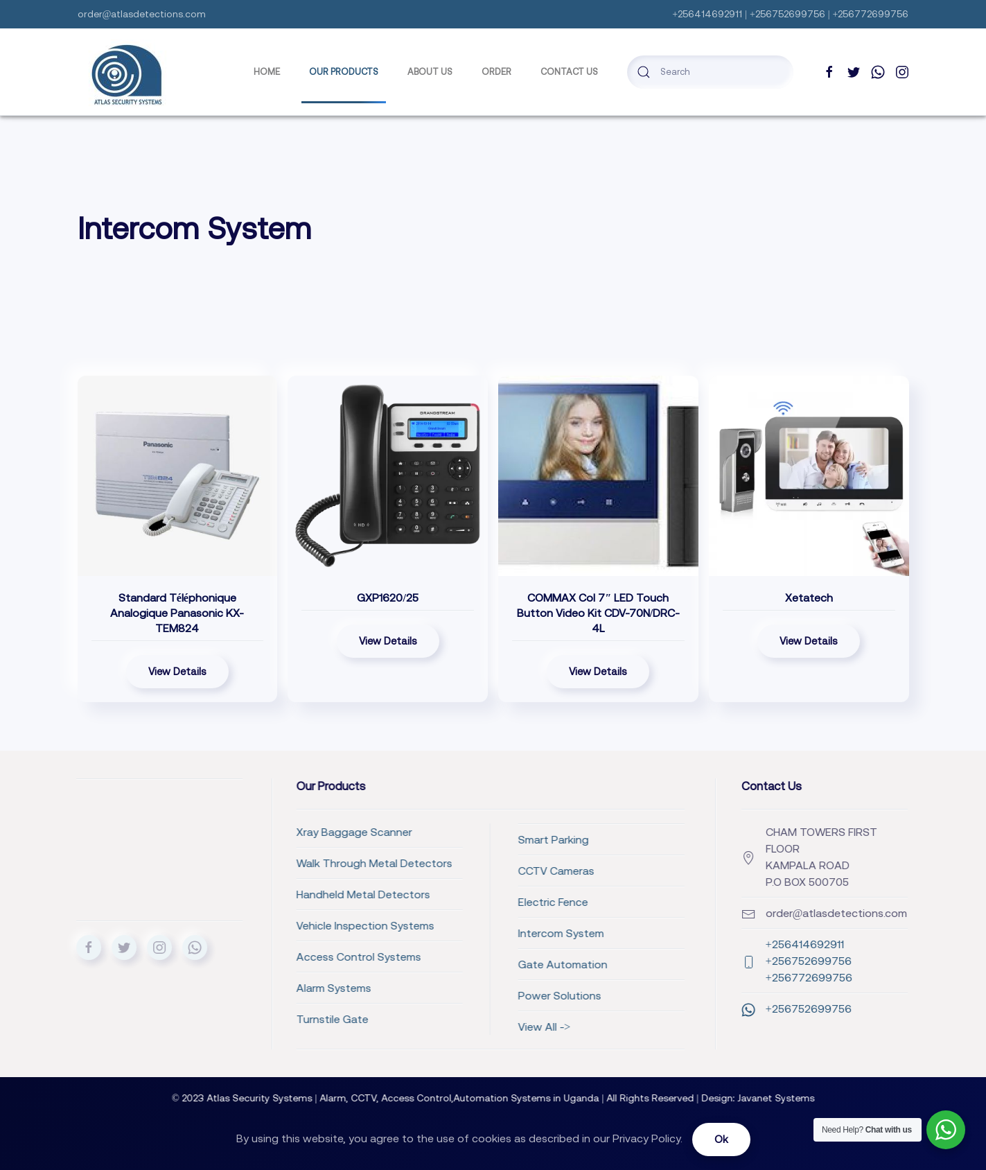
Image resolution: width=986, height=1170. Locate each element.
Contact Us (569, 72)
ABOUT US (429, 72)
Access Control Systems (239, 956)
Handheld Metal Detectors (243, 894)
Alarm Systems (214, 987)
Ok (721, 1139)
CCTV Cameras (436, 870)
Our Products (343, 72)
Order (496, 72)
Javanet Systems (786, 1097)
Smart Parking (433, 839)
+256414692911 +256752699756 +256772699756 (757, 961)
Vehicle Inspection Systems (246, 925)
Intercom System (441, 933)
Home (267, 72)
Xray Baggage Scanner (234, 832)
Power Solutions (440, 995)
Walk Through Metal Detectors (255, 863)
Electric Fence (433, 902)
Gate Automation (443, 964)
